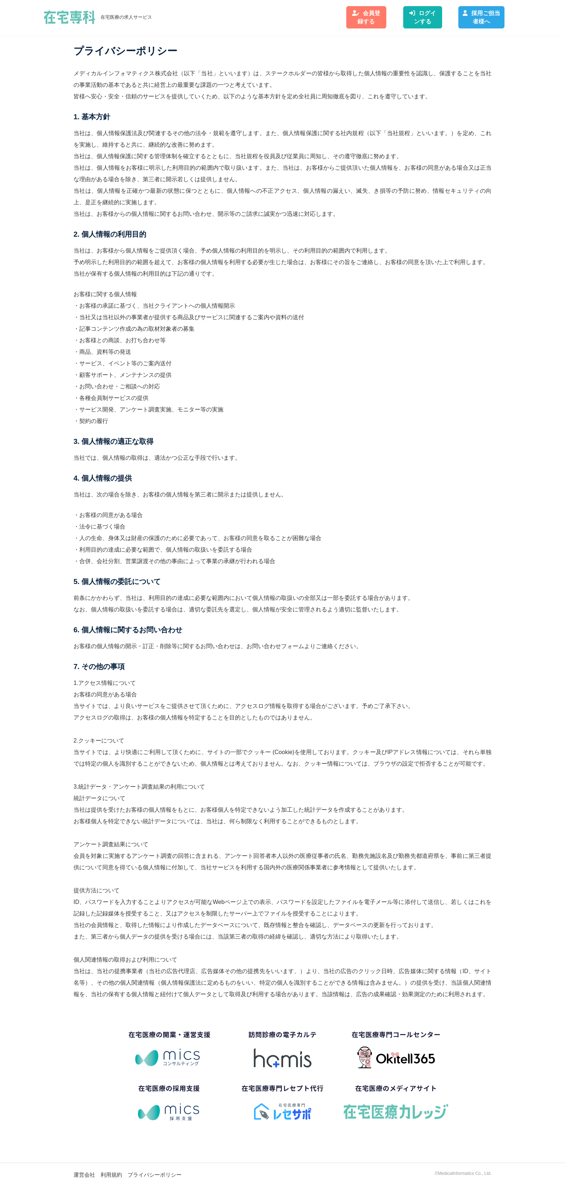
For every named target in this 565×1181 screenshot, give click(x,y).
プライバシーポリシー (155, 1169)
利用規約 (111, 1169)
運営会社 (84, 1169)
